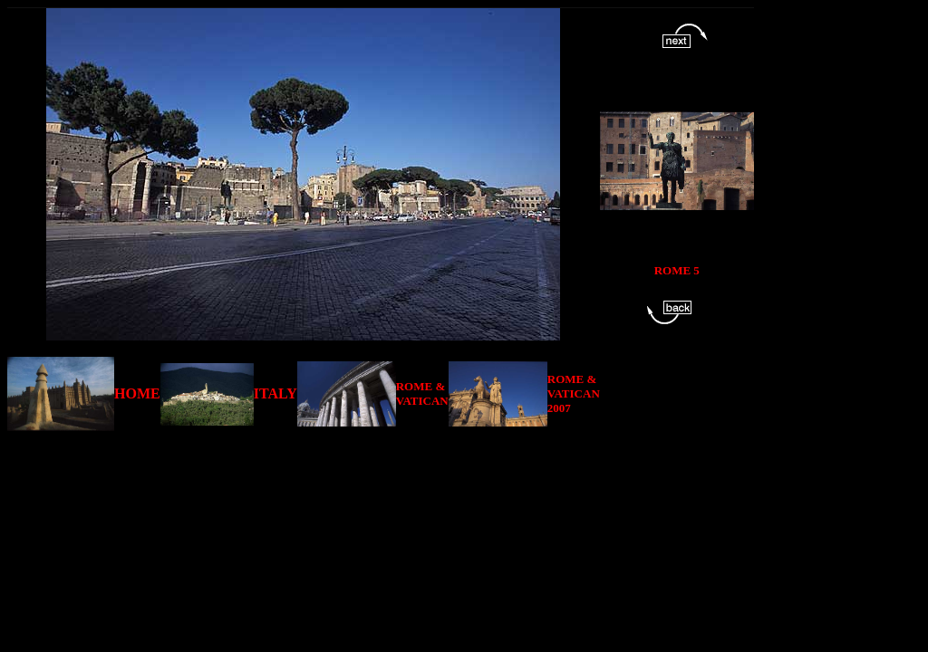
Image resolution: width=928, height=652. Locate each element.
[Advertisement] (384, 472)
